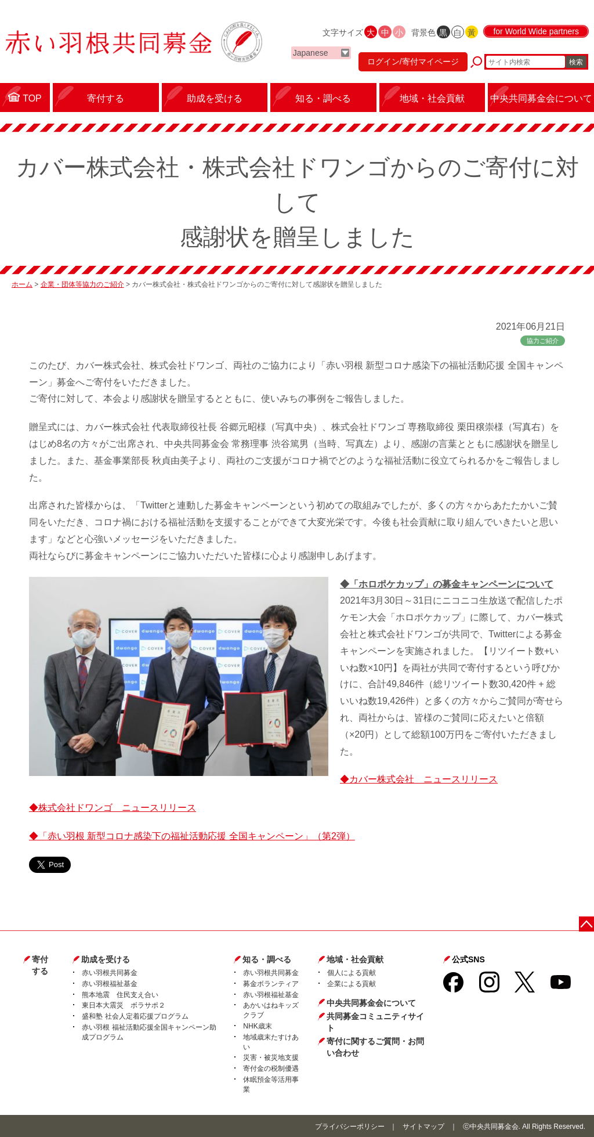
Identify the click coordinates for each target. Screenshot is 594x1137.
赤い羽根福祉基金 (109, 984)
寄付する (40, 965)
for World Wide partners (536, 31)
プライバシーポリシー (350, 1126)
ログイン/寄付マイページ (413, 61)
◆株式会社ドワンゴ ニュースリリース (112, 808)
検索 (576, 62)
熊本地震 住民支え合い (120, 995)
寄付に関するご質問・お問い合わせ (375, 1047)
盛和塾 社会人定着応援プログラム (135, 1016)
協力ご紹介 (543, 340)
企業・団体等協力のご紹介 (82, 284)
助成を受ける (105, 959)
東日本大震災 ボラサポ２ (123, 1005)
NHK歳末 (257, 1026)
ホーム (22, 284)
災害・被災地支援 (271, 1057)
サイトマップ (423, 1126)
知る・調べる (266, 959)
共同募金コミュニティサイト (375, 1022)
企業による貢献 (351, 984)
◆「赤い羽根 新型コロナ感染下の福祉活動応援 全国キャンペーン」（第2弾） (192, 836)
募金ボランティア (271, 984)
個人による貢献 (351, 973)
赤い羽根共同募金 (109, 973)
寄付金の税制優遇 (271, 1068)
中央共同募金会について (371, 1003)
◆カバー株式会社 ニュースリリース (419, 779)
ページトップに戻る (586, 923)
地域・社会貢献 (355, 959)
